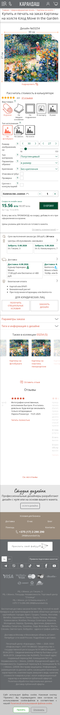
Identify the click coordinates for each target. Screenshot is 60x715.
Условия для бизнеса (30, 516)
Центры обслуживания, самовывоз (30, 240)
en (9, 559)
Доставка (30, 259)
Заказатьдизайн (44, 305)
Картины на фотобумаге (19, 352)
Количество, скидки (14, 193)
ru (4, 559)
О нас (30, 521)
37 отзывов (27, 97)
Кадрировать (30, 84)
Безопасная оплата (30, 281)
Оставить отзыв (32, 382)
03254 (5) (42, 334)
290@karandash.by (31, 535)
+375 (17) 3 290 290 (31, 532)
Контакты (50, 527)
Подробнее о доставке (44, 637)
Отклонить (38, 709)
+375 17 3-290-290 (20, 603)
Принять (21, 709)
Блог (50, 521)
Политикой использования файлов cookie (31, 703)
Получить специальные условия (15, 305)
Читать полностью (20, 420)
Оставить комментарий (45, 229)
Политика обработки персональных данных (30, 681)
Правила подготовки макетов (43, 559)
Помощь (10, 527)
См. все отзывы (30, 477)
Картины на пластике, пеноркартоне (41, 354)
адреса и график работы (46, 629)
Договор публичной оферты (30, 684)
